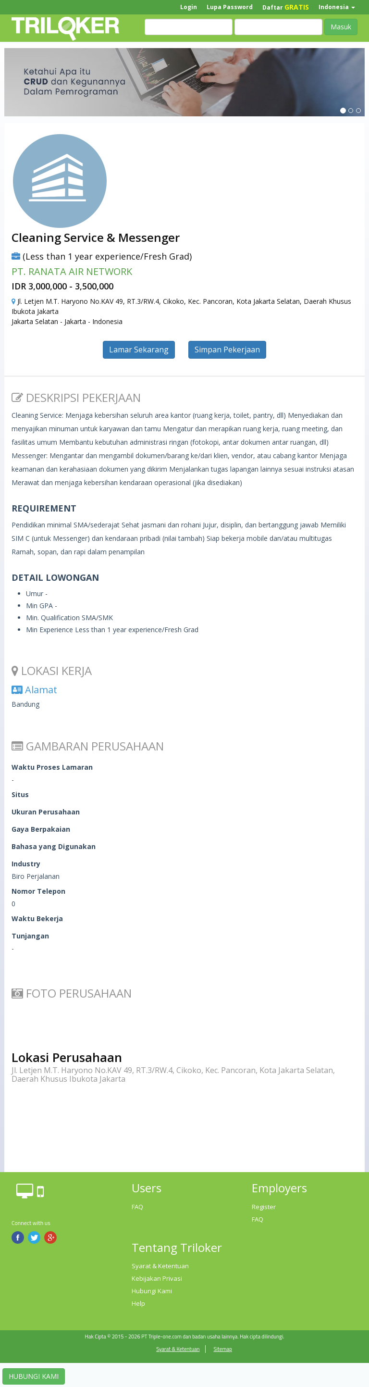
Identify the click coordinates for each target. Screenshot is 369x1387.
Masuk (341, 26)
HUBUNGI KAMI (34, 1376)
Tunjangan (30, 935)
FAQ (137, 1206)
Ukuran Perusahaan (46, 811)
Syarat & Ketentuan (160, 1266)
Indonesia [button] (337, 7)
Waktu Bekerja (37, 918)
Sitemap (222, 1349)
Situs (20, 794)
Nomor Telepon (38, 891)
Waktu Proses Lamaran (52, 767)
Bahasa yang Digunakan (54, 846)
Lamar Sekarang (139, 349)
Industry (26, 863)
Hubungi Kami (152, 1291)
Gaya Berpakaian (41, 829)
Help (138, 1303)
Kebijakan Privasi (157, 1278)
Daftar (285, 7)
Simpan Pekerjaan (227, 349)
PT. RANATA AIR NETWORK (72, 271)
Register (264, 1206)
